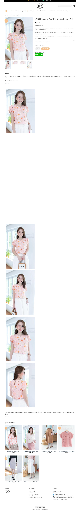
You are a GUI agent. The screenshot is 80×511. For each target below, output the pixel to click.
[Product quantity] (37, 48)
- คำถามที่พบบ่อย (32, 496)
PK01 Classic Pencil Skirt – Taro (13, 481)
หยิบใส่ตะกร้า (45, 48)
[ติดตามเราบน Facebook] (6, 491)
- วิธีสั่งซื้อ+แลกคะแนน (33, 492)
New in (11, 10)
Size (36, 41)
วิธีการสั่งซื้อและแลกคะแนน (59, 10)
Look (11, 15)
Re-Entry (16, 10)
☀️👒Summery (30, 10)
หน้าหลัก (7, 15)
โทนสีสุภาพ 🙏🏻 (23, 10)
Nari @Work (17, 15)
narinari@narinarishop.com (60, 494)
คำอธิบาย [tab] (7, 73)
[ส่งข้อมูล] (71, 6)
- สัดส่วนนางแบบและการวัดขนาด (35, 497)
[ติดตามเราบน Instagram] (8, 491)
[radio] (40, 42)
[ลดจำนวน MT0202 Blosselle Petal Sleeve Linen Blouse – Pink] (35, 48)
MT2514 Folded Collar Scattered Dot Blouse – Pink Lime (66, 451)
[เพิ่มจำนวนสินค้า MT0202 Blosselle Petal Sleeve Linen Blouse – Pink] (39, 48)
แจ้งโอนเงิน (50, 10)
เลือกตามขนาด (43, 11)
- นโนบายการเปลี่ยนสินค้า (34, 494)
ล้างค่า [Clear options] (74, 40)
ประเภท (37, 11)
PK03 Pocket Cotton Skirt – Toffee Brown (49, 451)
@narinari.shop (58, 492)
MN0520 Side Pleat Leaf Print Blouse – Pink (13, 451)
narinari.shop (60, 491)
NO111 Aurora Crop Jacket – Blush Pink (31, 451)
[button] (74, 5)
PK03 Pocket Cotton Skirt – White (31, 481)
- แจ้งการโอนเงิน (32, 491)
